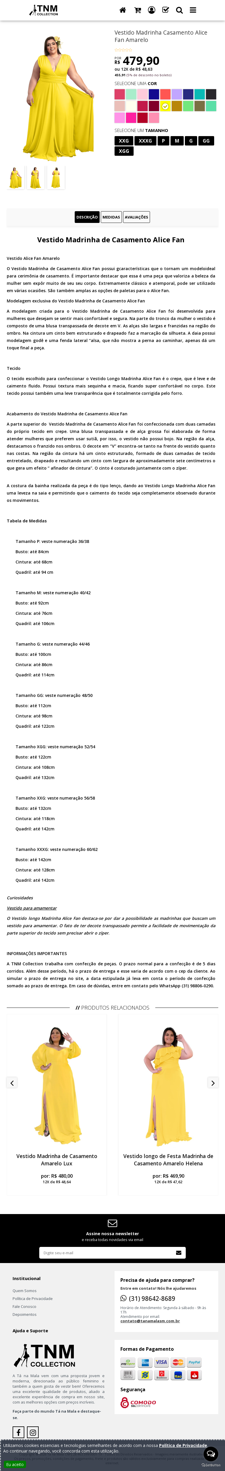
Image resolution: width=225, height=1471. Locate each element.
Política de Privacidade (33, 1298)
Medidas (111, 217)
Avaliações (136, 217)
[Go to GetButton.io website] (211, 1465)
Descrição (87, 217)
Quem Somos (25, 1290)
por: (56, 1178)
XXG (124, 141)
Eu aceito (15, 1464)
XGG (124, 151)
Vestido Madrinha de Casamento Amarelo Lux (56, 1159)
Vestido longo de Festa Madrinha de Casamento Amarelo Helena (168, 1159)
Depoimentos (25, 1314)
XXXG (145, 141)
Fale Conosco (24, 1306)
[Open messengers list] (211, 1454)
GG (206, 141)
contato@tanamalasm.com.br (150, 1320)
